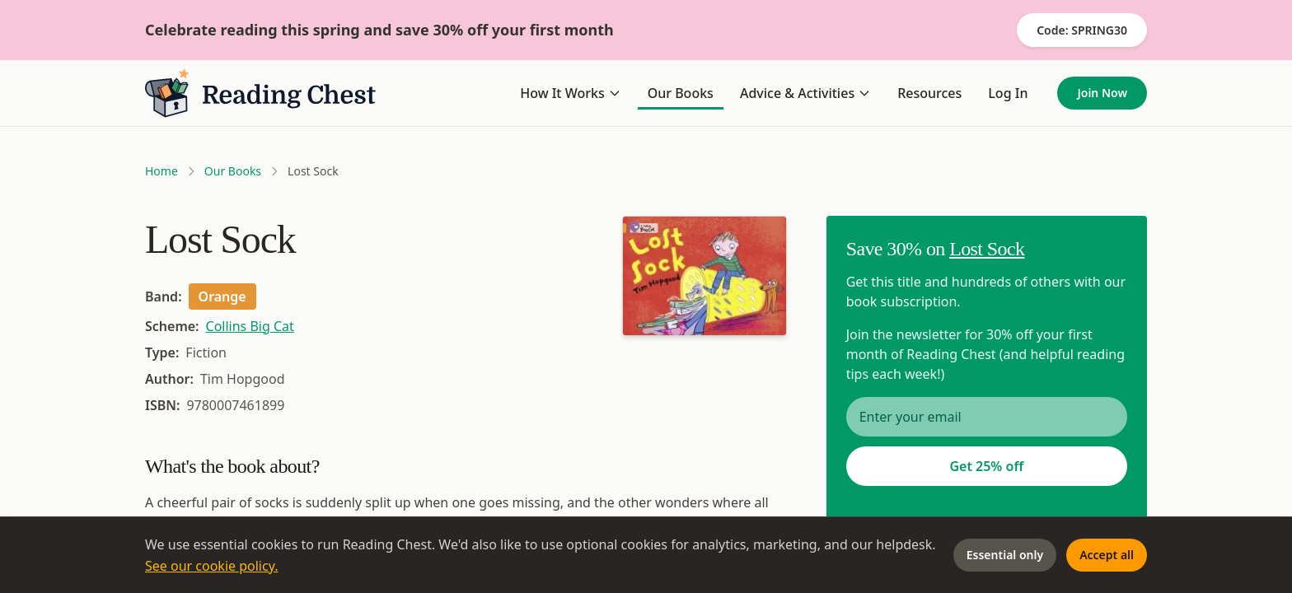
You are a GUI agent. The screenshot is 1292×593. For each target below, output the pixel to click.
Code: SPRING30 (1082, 30)
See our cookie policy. (212, 566)
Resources (929, 93)
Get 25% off (986, 466)
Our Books (681, 93)
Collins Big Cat (250, 326)
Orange (222, 296)
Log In (1008, 93)
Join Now (1102, 92)
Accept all (1106, 555)
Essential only (1005, 555)
